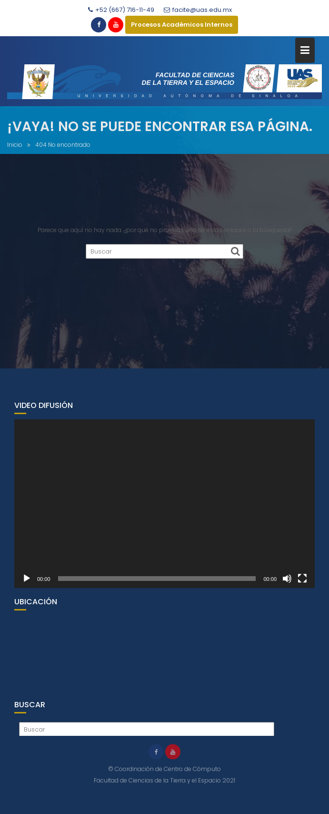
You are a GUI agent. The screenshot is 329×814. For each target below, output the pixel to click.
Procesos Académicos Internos (181, 24)
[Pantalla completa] (302, 582)
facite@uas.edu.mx (198, 9)
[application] (164, 507)
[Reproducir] (26, 582)
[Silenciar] (287, 582)
